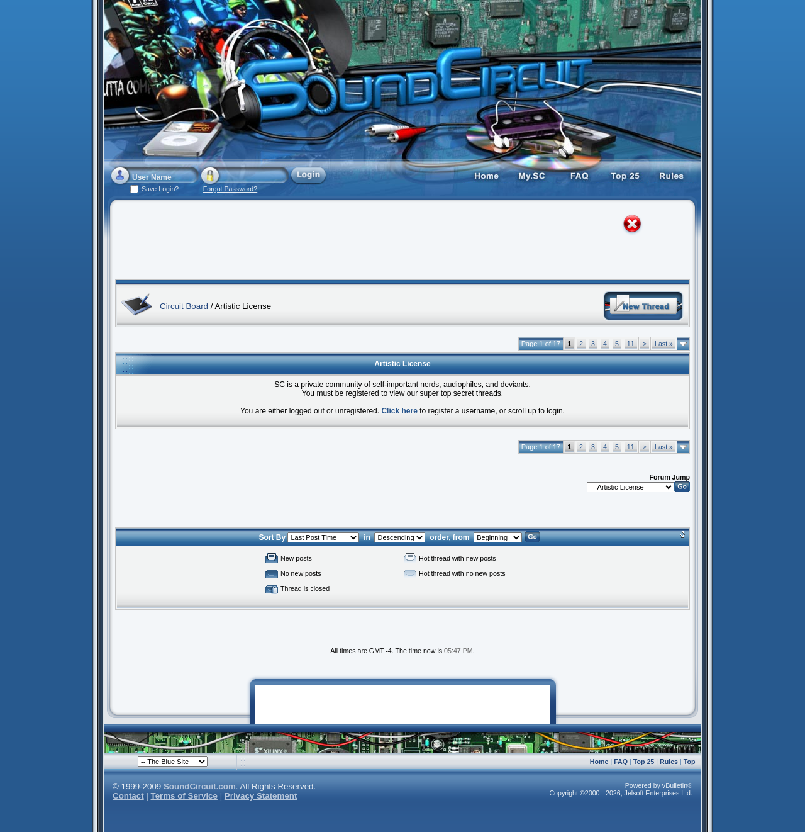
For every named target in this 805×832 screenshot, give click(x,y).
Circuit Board (184, 306)
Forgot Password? (230, 189)
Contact (128, 796)
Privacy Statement (261, 796)
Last (664, 343)
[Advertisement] (391, 242)
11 (631, 343)
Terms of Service (184, 796)
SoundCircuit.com (200, 786)
